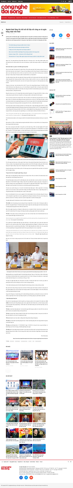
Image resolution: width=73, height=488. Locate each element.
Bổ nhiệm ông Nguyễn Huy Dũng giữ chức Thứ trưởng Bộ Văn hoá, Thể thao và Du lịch (39, 425)
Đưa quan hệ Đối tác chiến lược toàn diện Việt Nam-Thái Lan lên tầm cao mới (25, 425)
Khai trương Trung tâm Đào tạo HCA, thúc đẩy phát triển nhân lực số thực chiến (12, 409)
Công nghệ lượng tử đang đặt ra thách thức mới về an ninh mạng (12, 425)
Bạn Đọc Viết (6, 461)
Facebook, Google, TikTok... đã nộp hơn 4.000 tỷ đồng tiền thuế (20, 54)
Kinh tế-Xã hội (32, 461)
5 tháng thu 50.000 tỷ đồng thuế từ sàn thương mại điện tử (20, 49)
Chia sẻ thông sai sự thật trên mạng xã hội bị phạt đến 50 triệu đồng (25, 409)
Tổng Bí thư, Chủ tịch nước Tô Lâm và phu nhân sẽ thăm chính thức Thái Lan (25, 441)
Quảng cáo (14, 1)
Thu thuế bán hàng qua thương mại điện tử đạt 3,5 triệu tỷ (19, 45)
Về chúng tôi (3, 1)
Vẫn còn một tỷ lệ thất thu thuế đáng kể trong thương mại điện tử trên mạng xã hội (24, 52)
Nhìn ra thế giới (24, 17)
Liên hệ (9, 1)
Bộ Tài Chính (12, 341)
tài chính (30, 341)
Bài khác (8, 346)
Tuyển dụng (20, 1)
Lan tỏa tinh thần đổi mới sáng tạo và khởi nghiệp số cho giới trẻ (26, 363)
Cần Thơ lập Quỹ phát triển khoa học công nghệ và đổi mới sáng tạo (12, 363)
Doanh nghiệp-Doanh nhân (41, 17)
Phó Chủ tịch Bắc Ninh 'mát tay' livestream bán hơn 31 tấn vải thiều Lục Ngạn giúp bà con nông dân (41, 363)
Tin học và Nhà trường (51, 17)
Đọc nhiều (52, 43)
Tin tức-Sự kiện (4, 17)
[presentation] (7, 370)
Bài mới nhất (9, 376)
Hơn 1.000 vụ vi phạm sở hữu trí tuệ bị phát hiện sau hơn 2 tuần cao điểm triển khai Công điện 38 (12, 393)
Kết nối (51, 30)
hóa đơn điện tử (17, 341)
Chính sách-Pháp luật (32, 17)
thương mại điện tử (38, 341)
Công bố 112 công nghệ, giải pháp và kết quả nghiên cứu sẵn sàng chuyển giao (25, 456)
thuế (33, 341)
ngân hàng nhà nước (24, 341)
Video (57, 17)
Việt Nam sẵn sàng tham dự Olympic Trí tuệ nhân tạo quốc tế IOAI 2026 (25, 392)
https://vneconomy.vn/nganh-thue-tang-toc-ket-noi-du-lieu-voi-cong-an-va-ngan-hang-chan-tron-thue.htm (30, 338)
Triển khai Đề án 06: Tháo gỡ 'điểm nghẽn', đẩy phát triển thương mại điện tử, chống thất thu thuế (26, 56)
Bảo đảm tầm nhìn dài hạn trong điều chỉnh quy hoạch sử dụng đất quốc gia (39, 409)
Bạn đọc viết (52, 90)
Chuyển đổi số (18, 17)
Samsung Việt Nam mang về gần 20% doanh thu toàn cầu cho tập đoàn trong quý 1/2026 (12, 456)
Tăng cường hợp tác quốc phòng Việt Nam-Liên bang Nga (12, 440)
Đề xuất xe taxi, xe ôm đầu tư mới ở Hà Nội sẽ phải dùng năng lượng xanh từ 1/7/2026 (39, 392)
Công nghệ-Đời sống (11, 17)
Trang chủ (61, 22)
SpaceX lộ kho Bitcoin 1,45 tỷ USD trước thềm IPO (39, 440)
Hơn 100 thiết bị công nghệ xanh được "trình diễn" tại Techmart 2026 (38, 456)
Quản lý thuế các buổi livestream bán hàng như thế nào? (19, 47)
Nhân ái (37, 461)
